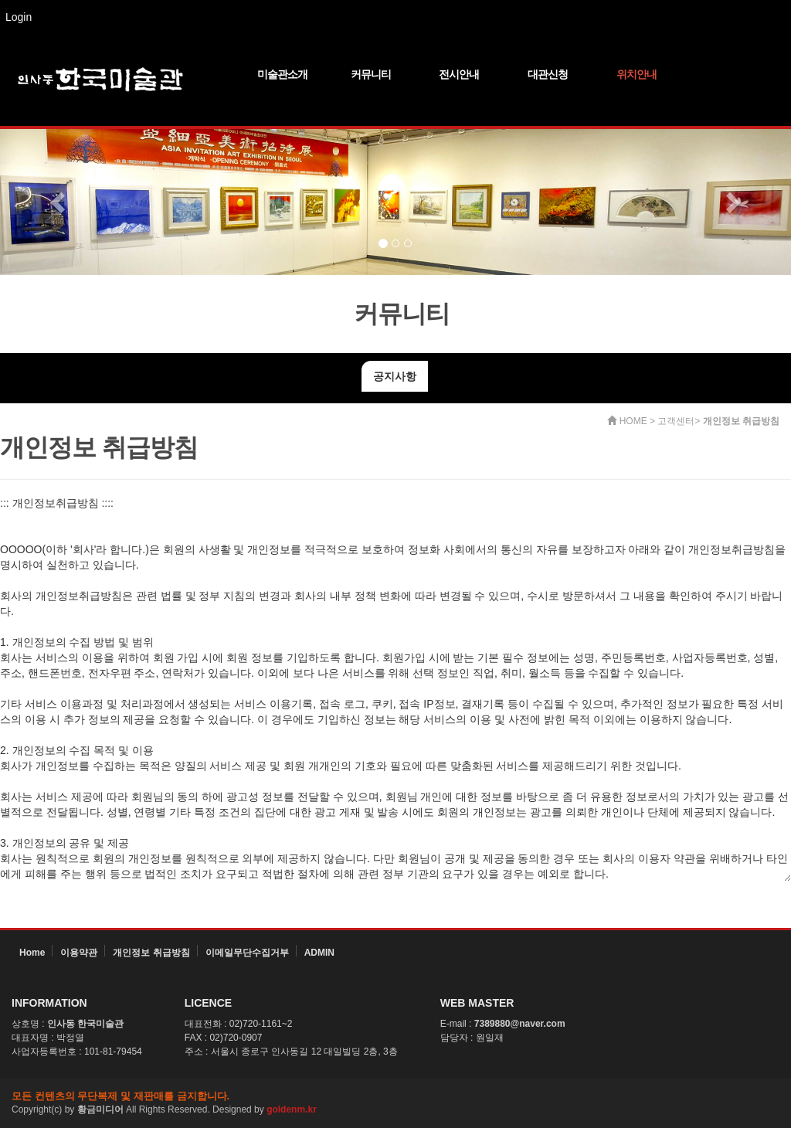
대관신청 (548, 74)
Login (18, 17)
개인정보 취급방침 (151, 952)
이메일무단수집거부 (247, 952)
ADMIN (319, 952)
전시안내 (459, 74)
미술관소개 (282, 74)
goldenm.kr (291, 1109)
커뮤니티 (371, 74)
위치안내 (636, 74)
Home (32, 952)
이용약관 (78, 952)
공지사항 (394, 376)
